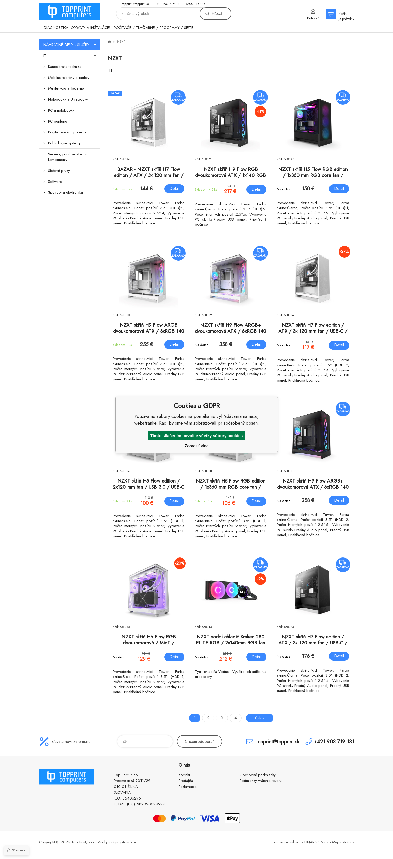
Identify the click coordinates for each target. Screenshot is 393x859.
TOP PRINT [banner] (69, 12)
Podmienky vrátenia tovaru (261, 780)
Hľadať (217, 14)
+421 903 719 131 (167, 3)
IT (71, 55)
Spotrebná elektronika (65, 192)
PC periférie (57, 121)
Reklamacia (188, 786)
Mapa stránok (343, 842)
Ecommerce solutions (286, 842)
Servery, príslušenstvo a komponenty (67, 156)
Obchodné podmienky (258, 775)
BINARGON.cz (316, 842)
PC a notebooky (61, 110)
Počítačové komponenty (67, 132)
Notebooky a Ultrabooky (68, 99)
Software (55, 181)
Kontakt (184, 775)
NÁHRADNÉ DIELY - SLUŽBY (71, 44)
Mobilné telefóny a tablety (68, 77)
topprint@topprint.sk (135, 3)
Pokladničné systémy (64, 143)
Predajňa (186, 780)
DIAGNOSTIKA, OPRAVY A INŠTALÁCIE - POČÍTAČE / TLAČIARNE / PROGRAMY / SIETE (118, 28)
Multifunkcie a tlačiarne (66, 88)
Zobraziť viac (196, 446)
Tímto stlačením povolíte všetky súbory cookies (196, 436)
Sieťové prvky (59, 170)
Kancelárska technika (64, 66)
